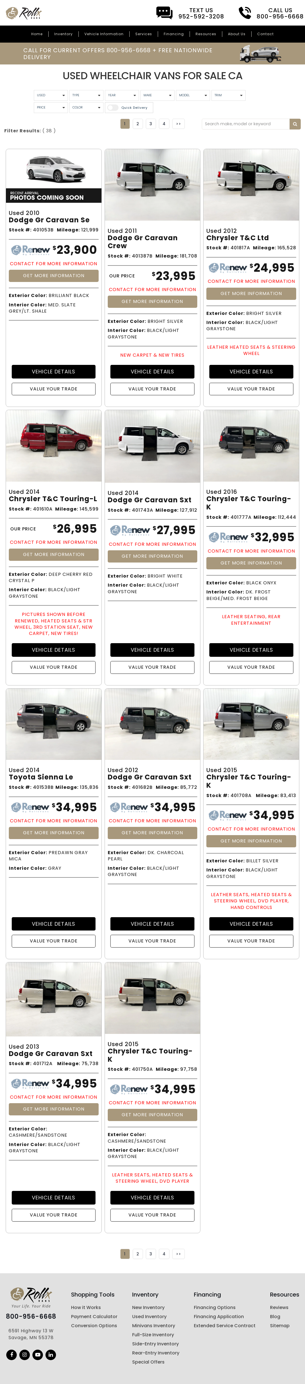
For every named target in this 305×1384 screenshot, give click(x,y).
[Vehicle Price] (51, 107)
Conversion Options (94, 1325)
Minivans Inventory (153, 1325)
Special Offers (148, 1362)
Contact (265, 34)
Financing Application (219, 1316)
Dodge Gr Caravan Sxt (150, 500)
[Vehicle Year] (122, 95)
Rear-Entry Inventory (155, 1353)
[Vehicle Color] (86, 107)
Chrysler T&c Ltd (237, 238)
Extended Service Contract (225, 1325)
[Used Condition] (51, 95)
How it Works (86, 1307)
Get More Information (53, 275)
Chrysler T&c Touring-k (248, 503)
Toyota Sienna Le (41, 777)
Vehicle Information (104, 34)
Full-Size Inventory (153, 1334)
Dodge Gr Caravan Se (49, 220)
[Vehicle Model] (193, 95)
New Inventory (148, 1307)
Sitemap (280, 1325)
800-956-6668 (31, 1316)
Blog (275, 1316)
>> (178, 124)
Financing (174, 34)
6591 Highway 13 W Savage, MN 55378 (31, 1334)
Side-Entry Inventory (155, 1344)
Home (37, 34)
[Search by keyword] (295, 124)
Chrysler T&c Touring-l (53, 499)
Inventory (63, 34)
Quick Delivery (134, 107)
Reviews (279, 1307)
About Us (237, 34)
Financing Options (215, 1307)
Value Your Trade (54, 389)
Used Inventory (149, 1316)
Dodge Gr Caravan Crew (143, 242)
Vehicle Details (53, 371)
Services (143, 34)
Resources (206, 34)
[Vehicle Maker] (157, 95)
